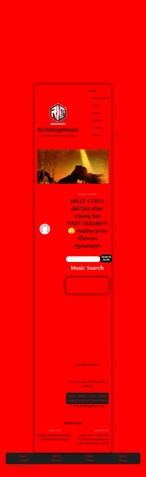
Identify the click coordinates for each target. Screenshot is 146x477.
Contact (97, 120)
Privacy (104, 400)
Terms (96, 135)
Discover (98, 128)
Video (95, 105)
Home (93, 90)
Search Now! (106, 258)
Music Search (101, 98)
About (96, 113)
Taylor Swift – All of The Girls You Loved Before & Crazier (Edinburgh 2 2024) (92, 439)
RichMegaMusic (58, 129)
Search (82, 396)
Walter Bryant (73, 423)
